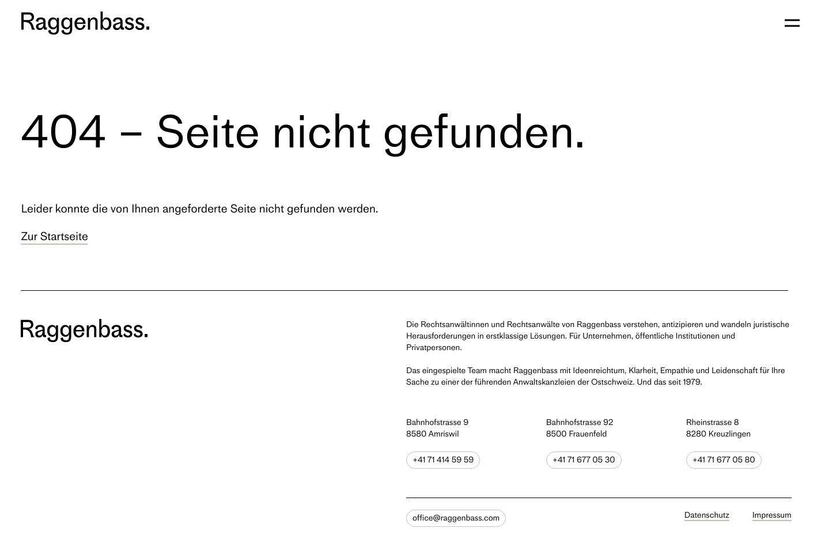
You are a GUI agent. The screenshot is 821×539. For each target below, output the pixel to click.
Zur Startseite (54, 236)
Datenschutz (706, 515)
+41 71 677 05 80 (724, 459)
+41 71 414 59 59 (443, 459)
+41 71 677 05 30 (584, 459)
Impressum (772, 515)
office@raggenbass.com (456, 518)
